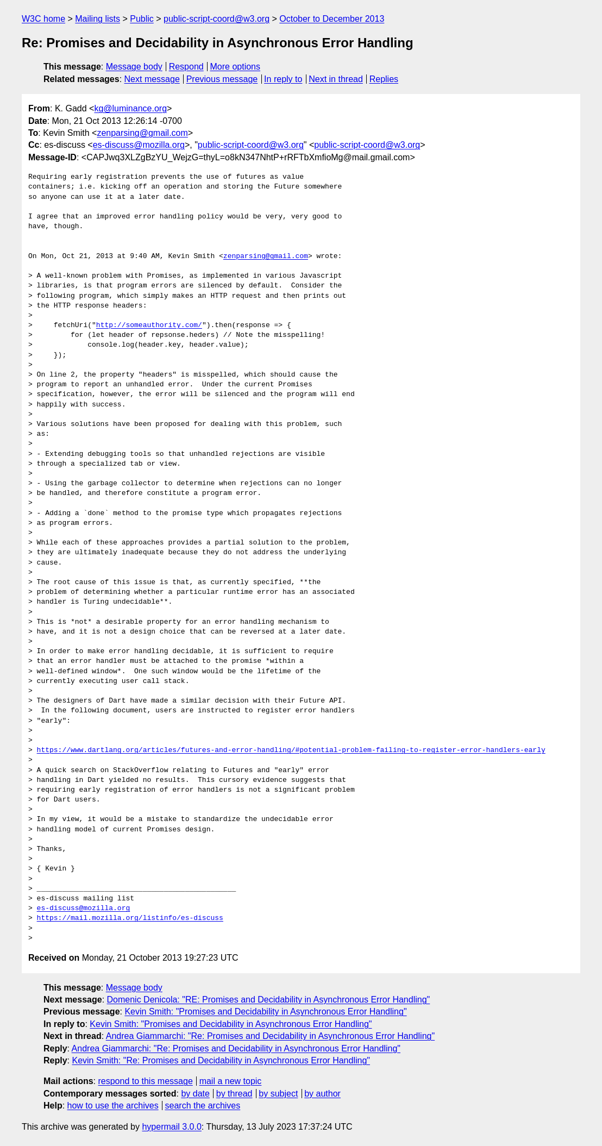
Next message (152, 79)
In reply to (283, 79)
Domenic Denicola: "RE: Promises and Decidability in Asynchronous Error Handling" (268, 999)
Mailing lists (97, 18)
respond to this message (145, 1081)
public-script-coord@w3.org (216, 18)
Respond (186, 66)
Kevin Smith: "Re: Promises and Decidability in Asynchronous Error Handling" (221, 1060)
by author (322, 1093)
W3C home (43, 18)
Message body (134, 66)
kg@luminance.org (130, 108)
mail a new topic (230, 1081)
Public (142, 18)
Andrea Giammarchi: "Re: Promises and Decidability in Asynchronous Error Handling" (270, 1036)
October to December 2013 (331, 18)
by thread (234, 1093)
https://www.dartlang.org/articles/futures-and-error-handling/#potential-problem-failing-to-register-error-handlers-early (291, 750)
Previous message (222, 79)
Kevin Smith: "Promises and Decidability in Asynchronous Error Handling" (265, 1011)
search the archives (203, 1105)
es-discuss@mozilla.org (139, 144)
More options (235, 66)
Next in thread (336, 79)
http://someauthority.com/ (149, 325)
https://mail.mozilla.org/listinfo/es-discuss (130, 918)
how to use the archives (113, 1105)
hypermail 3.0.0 (171, 1126)
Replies (383, 79)
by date (195, 1093)
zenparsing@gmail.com (142, 132)
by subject (278, 1093)
